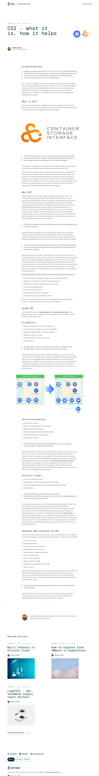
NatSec (23, 754)
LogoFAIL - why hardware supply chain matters (20, 694)
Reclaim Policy (67, 513)
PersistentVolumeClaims (60, 312)
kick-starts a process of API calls (62, 461)
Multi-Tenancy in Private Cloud (21, 649)
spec (44, 105)
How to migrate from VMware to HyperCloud (68, 649)
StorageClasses (44, 312)
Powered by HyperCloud (52, 772)
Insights (12, 754)
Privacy (42, 772)
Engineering (23, 4)
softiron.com (87, 4)
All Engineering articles (18, 732)
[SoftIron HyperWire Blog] (11, 3)
